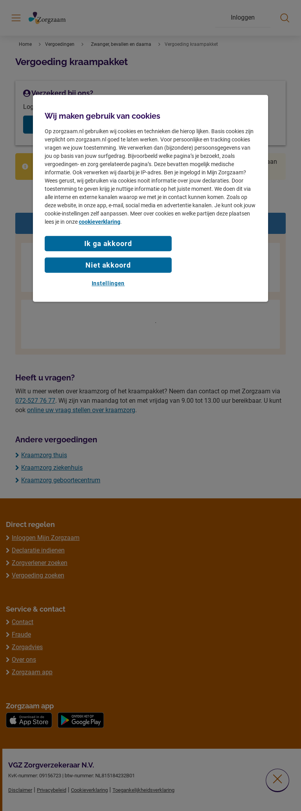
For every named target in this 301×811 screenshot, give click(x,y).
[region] (150, 198)
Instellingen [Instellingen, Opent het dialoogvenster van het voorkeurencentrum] (108, 283)
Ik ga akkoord (108, 243)
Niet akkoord (108, 265)
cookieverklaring (99, 222)
